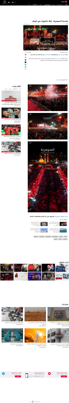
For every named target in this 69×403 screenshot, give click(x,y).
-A (25, 57)
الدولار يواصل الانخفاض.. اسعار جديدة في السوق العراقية (12, 120)
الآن (20, 89)
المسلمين (58, 58)
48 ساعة (15, 89)
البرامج (53, 4)
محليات (4, 101)
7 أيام (10, 89)
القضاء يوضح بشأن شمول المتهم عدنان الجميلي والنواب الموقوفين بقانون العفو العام (11, 103)
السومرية (58, 80)
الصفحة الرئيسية (59, 4)
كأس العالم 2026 (4, 134)
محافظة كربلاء (47, 55)
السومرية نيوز (47, 4)
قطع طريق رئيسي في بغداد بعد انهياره (12, 153)
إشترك (18, 376)
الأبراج (40, 4)
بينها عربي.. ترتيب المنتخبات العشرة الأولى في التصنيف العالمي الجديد (12, 137)
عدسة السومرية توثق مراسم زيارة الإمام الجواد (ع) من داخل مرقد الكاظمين (35, 230)
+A (26, 55)
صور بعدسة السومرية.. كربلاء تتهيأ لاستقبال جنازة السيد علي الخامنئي (53, 223)
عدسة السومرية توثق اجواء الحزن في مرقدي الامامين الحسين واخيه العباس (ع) (35, 223)
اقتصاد (4, 117)
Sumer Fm (35, 4)
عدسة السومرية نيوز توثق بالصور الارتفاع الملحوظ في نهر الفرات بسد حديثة (54, 230)
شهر (6, 89)
